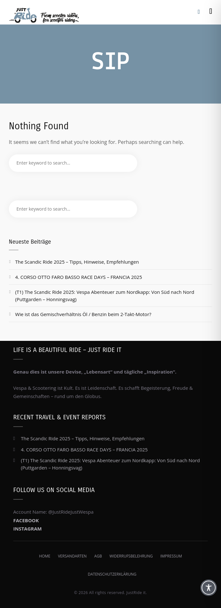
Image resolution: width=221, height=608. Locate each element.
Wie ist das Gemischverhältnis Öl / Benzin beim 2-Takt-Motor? (83, 314)
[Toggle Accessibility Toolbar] (208, 587)
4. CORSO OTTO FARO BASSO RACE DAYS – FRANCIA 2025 (78, 277)
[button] (11, 596)
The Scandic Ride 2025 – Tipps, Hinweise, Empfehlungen (77, 262)
